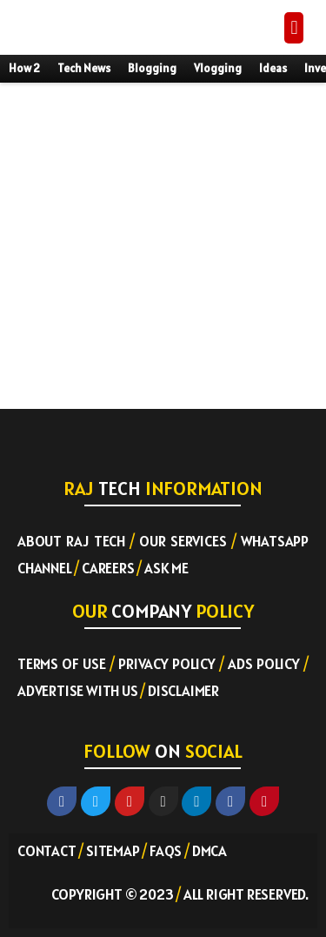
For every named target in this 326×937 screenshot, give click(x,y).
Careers (108, 568)
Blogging (152, 68)
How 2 (24, 68)
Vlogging (218, 68)
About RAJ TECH (71, 541)
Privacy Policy (167, 663)
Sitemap (113, 850)
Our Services (182, 541)
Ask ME (166, 568)
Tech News (83, 68)
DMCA (209, 850)
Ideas (273, 68)
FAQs (166, 850)
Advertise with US (77, 690)
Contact (47, 850)
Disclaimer (183, 690)
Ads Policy (264, 663)
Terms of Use (61, 663)
